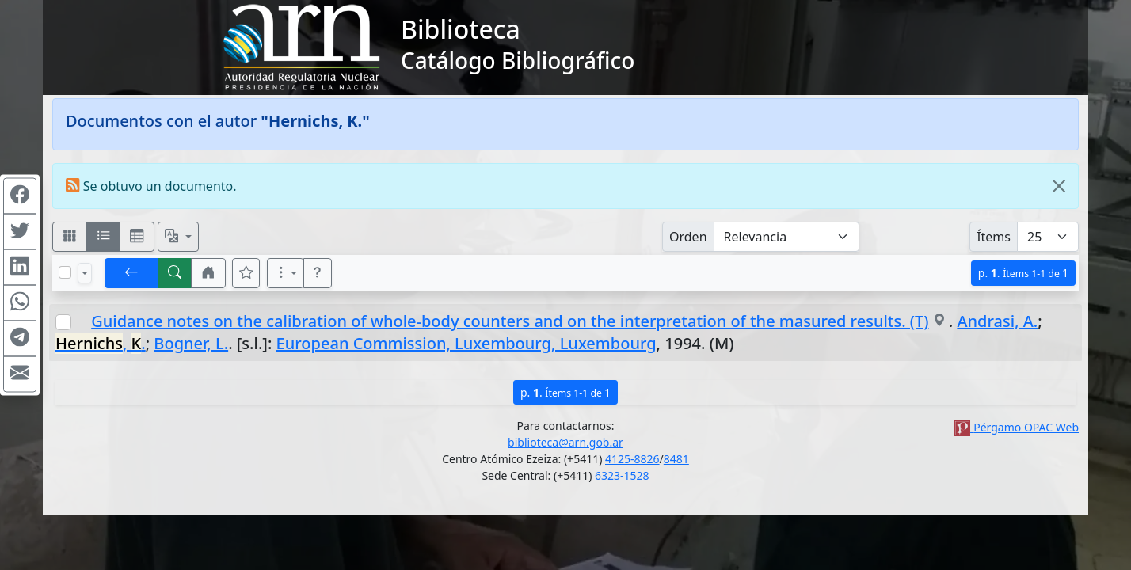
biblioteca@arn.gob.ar (565, 442)
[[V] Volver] (131, 273)
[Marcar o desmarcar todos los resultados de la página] (65, 272)
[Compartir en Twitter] (19, 232)
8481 (676, 458)
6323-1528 (622, 475)
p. (1023, 272)
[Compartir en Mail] (19, 374)
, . (100, 343)
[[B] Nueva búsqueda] (175, 273)
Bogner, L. (191, 343)
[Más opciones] (286, 273)
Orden (688, 236)
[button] (208, 273)
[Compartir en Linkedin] (19, 267)
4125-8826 (632, 458)
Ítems (994, 236)
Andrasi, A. (997, 321)
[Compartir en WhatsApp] (19, 303)
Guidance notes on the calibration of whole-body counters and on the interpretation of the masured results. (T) (509, 321)
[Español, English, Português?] (178, 237)
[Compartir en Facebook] (19, 196)
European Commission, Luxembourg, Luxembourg (466, 343)
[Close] (1059, 186)
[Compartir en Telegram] (19, 339)
